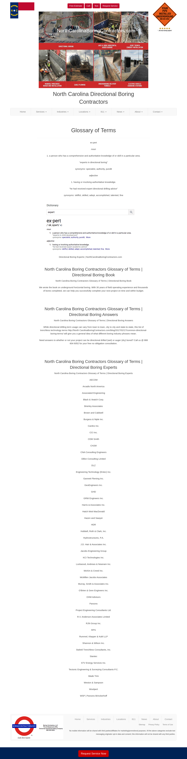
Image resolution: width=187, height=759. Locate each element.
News (120, 111)
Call (88, 6)
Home (23, 111)
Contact (158, 111)
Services (41, 111)
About (138, 111)
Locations (84, 111)
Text (96, 6)
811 (103, 111)
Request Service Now (93, 753)
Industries (63, 111)
